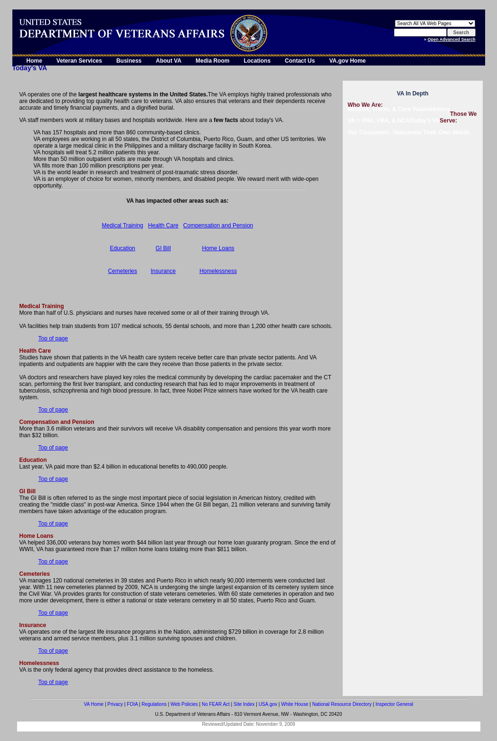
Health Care (163, 225)
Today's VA (425, 120)
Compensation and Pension (218, 225)
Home (34, 60)
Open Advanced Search (452, 39)
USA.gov (268, 704)
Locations (257, 60)
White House (294, 704)
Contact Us (300, 60)
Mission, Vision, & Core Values (389, 109)
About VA (168, 60)
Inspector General (394, 704)
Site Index (244, 704)
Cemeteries (122, 271)
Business (128, 60)
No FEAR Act (216, 704)
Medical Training (122, 225)
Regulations (154, 704)
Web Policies (184, 704)
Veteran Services (79, 60)
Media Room (212, 60)
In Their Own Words (443, 132)
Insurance (163, 271)
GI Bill (163, 248)
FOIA (132, 704)
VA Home (94, 704)
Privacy (115, 704)
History (440, 109)
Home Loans (218, 248)
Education (122, 248)
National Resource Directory (342, 704)
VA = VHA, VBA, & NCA (378, 120)
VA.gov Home (347, 60)
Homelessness (218, 271)
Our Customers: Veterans (381, 132)
